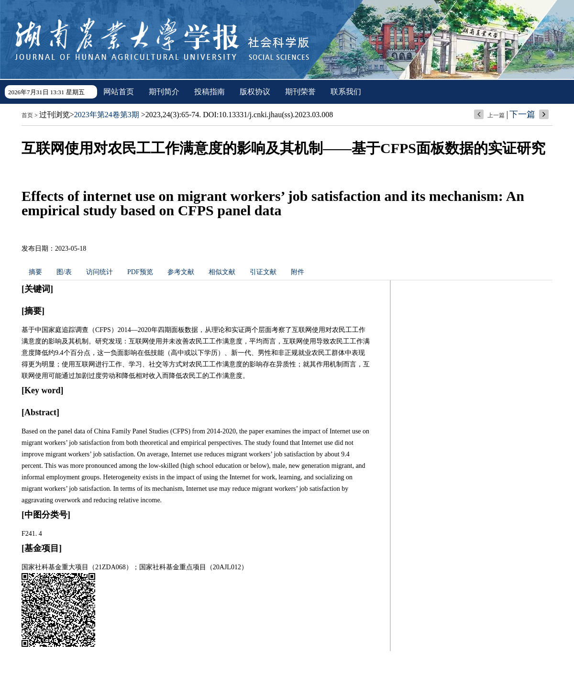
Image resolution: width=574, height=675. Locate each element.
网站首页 (118, 92)
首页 (27, 115)
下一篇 (522, 114)
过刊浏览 (54, 115)
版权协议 (255, 92)
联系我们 (346, 92)
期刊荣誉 (300, 92)
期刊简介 (164, 92)
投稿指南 (209, 92)
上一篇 (496, 115)
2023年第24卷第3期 (106, 115)
